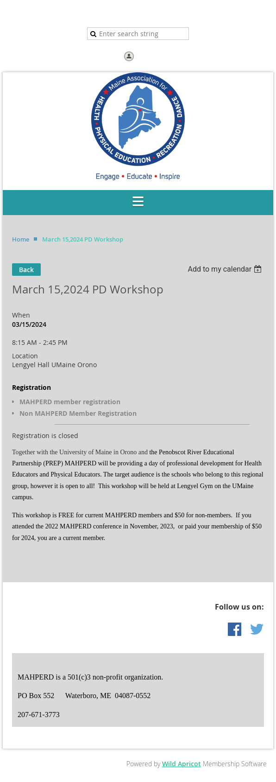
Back (26, 269)
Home (98, 14)
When (21, 315)
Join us (124, 14)
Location (25, 355)
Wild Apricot (181, 763)
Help (180, 14)
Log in (145, 55)
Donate (153, 14)
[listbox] (226, 269)
